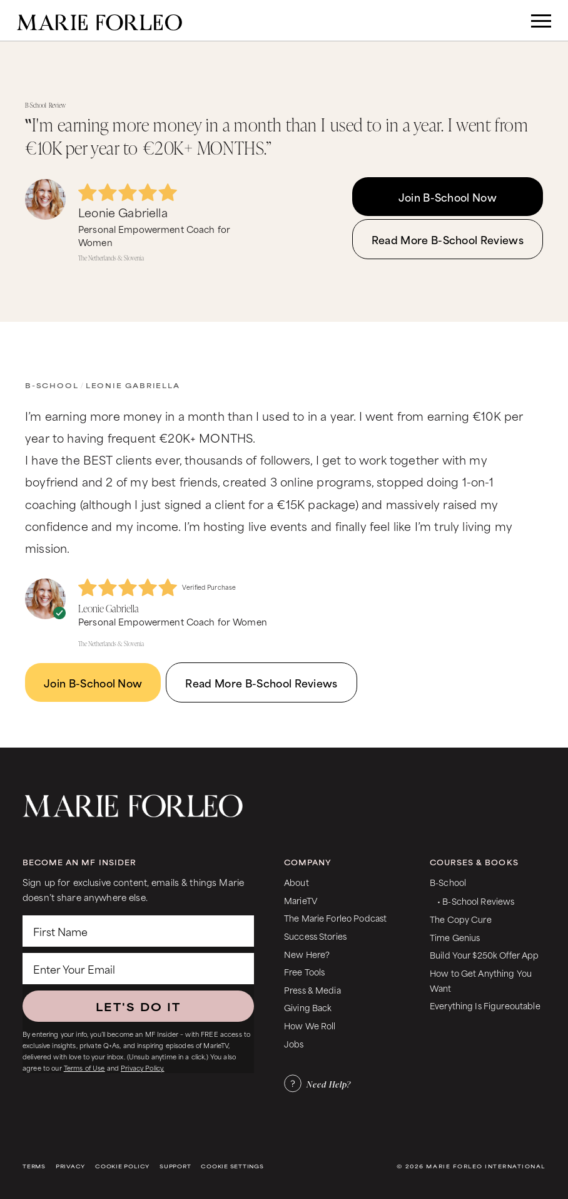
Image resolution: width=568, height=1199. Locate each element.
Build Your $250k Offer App (484, 954)
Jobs (294, 1043)
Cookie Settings (232, 1166)
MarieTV (300, 900)
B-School (51, 385)
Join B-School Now (447, 196)
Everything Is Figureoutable (485, 1005)
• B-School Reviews (475, 900)
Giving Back (308, 1007)
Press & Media (312, 989)
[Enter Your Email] (138, 968)
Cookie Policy (122, 1166)
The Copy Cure (461, 918)
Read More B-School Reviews (448, 239)
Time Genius (455, 937)
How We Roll (310, 1025)
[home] (99, 20)
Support (175, 1166)
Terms (34, 1166)
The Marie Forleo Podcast (335, 917)
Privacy (70, 1166)
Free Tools (304, 971)
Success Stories (315, 935)
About (296, 881)
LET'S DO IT (138, 1006)
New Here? (307, 953)
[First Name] (138, 931)
